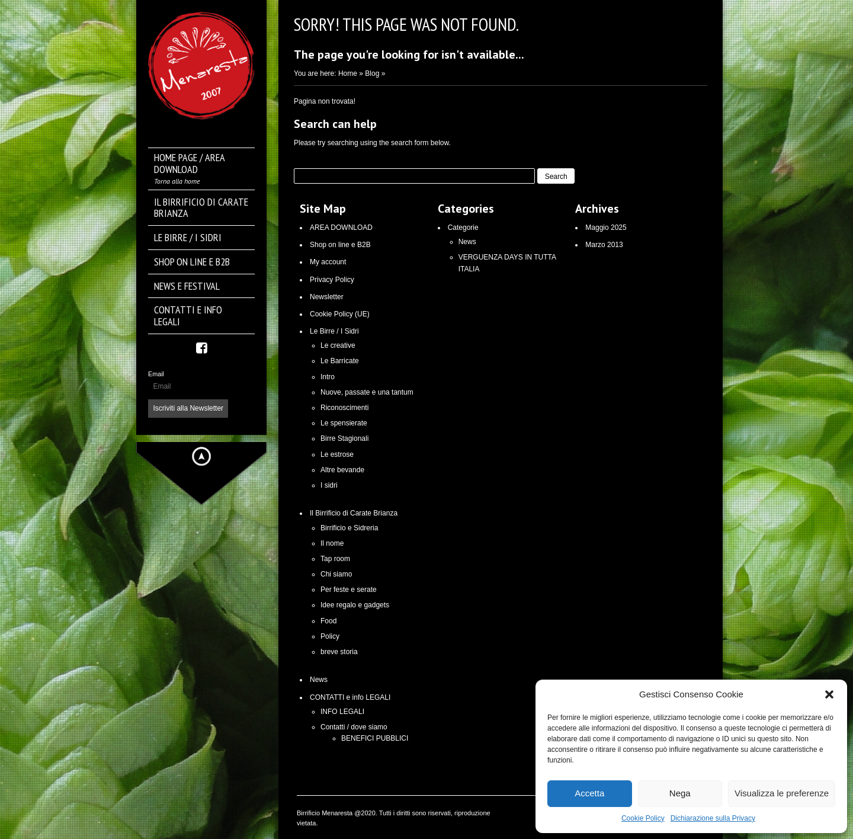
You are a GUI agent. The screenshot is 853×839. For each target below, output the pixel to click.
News (319, 679)
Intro (327, 377)
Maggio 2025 (605, 227)
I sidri (329, 485)
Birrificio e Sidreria (349, 528)
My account (328, 262)
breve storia (339, 652)
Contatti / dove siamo (353, 727)
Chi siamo (336, 574)
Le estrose (337, 454)
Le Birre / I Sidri (334, 331)
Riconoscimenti (344, 408)
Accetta (589, 793)
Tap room (335, 559)
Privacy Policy (332, 280)
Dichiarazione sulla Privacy (713, 818)
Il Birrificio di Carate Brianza (353, 513)
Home (347, 73)
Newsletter (327, 297)
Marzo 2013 (604, 245)
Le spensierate (343, 423)
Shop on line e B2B (340, 245)
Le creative (337, 345)
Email (156, 373)
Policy (329, 636)
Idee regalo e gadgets (354, 605)
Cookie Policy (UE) (340, 314)
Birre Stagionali (344, 438)
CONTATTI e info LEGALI (350, 697)
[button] (829, 694)
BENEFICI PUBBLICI (374, 738)
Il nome (332, 543)
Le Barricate (339, 361)
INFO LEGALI (342, 711)
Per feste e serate (348, 589)
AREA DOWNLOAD (341, 227)
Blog (372, 73)
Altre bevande (342, 470)
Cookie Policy (643, 818)
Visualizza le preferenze (782, 793)
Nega (680, 793)
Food (328, 621)
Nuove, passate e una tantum (366, 392)
